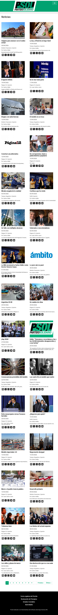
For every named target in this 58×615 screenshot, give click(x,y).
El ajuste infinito (6, 80)
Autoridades (29, 605)
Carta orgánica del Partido (29, 596)
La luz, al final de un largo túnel (40, 41)
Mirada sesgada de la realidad (11, 191)
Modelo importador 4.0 (9, 452)
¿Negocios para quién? (37, 414)
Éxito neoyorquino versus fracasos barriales (13, 415)
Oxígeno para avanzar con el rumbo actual (13, 42)
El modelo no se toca (37, 117)
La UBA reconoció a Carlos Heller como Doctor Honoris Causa (14, 266)
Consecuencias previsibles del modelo (14, 377)
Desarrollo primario (36, 489)
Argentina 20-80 (6, 302)
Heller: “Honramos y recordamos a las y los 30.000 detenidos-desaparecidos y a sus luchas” (43, 341)
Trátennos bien (6, 526)
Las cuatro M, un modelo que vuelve (42, 377)
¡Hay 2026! (4, 339)
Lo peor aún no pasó (37, 265)
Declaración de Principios (29, 599)
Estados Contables (29, 602)
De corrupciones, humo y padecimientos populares (38, 155)
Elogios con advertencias (10, 117)
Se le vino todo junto (37, 80)
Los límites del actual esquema (40, 526)
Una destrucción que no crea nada (41, 563)
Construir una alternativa (9, 154)
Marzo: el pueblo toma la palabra (12, 489)
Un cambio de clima (36, 302)
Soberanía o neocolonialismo (40, 228)
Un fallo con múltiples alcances (12, 228)
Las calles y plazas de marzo (11, 563)
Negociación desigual (37, 452)
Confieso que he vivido (37, 191)
